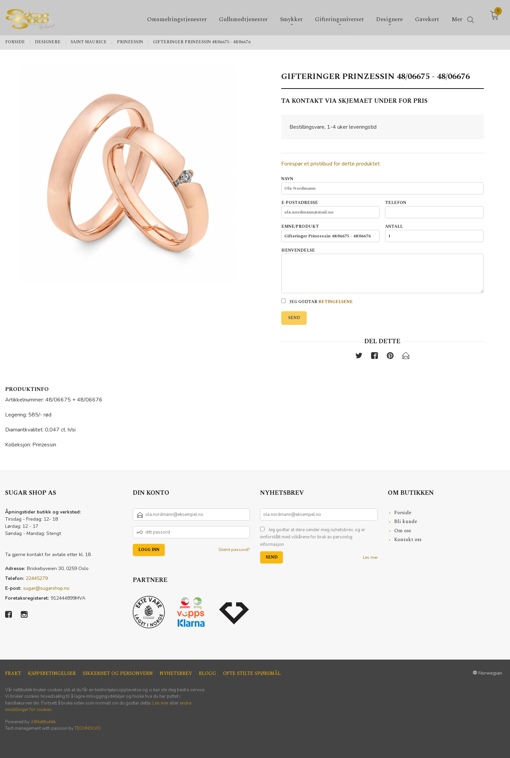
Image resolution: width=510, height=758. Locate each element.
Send (294, 318)
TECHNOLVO (88, 728)
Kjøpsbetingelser (52, 673)
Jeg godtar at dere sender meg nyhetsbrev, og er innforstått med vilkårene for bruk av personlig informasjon (312, 537)
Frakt (13, 673)
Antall (434, 233)
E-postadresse (330, 209)
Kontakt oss (407, 539)
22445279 (37, 578)
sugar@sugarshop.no (46, 588)
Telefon (434, 209)
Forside (403, 513)
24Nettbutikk (43, 722)
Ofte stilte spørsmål (252, 673)
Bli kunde (405, 521)
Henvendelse (382, 270)
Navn (382, 185)
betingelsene (335, 302)
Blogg (207, 673)
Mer (456, 17)
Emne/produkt (330, 233)
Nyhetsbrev (176, 673)
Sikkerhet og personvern (118, 673)
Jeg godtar (317, 302)
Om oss (402, 531)
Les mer (370, 557)
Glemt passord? (234, 549)
